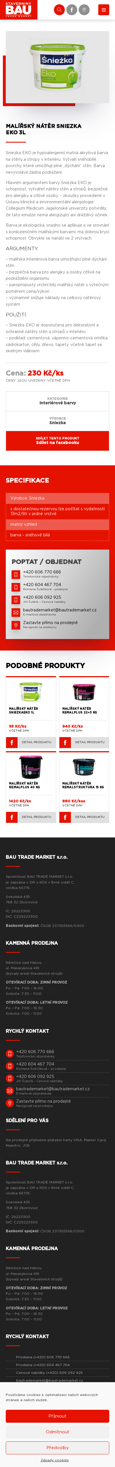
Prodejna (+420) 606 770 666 (43, 1357)
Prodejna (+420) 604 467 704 (43, 1365)
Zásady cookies (55, 1460)
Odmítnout (57, 1432)
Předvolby (57, 1448)
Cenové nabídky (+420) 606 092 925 (49, 1372)
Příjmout (57, 1416)
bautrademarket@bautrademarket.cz (49, 1380)
